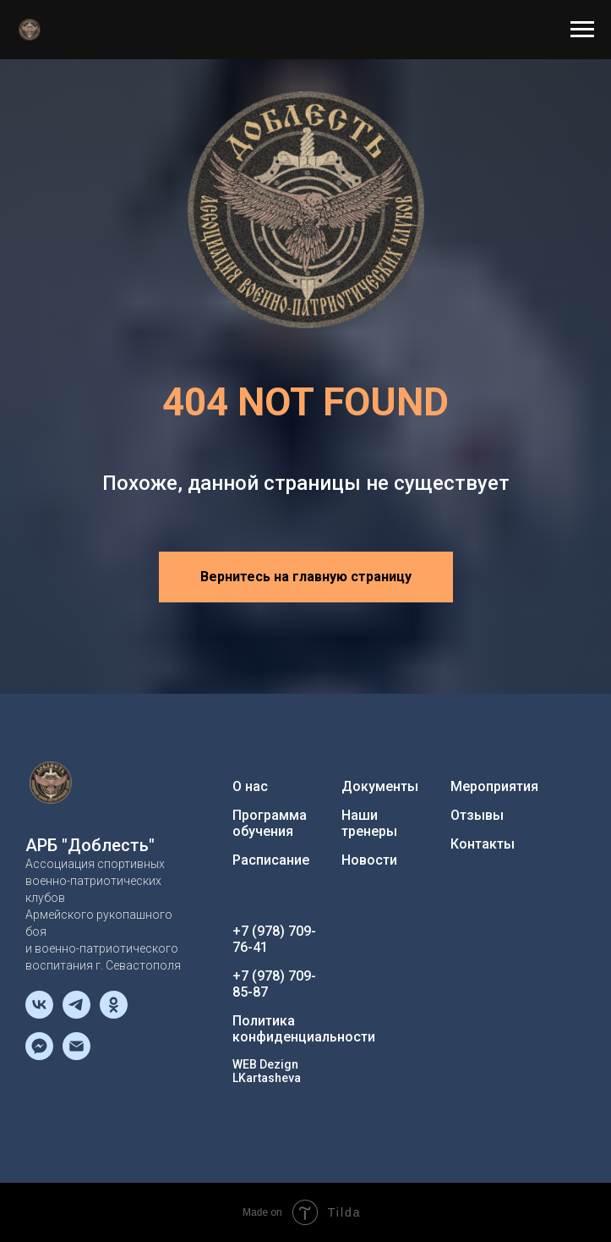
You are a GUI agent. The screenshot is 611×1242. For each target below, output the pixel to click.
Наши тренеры (369, 823)
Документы (379, 786)
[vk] (39, 1014)
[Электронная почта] (76, 1055)
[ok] (114, 1014)
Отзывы (477, 815)
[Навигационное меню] (582, 29)
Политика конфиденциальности (303, 1029)
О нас (250, 786)
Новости (369, 860)
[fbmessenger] (39, 1055)
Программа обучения (269, 823)
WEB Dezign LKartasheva (266, 1071)
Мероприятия (494, 786)
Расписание (270, 860)
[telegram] (76, 1014)
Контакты (482, 844)
